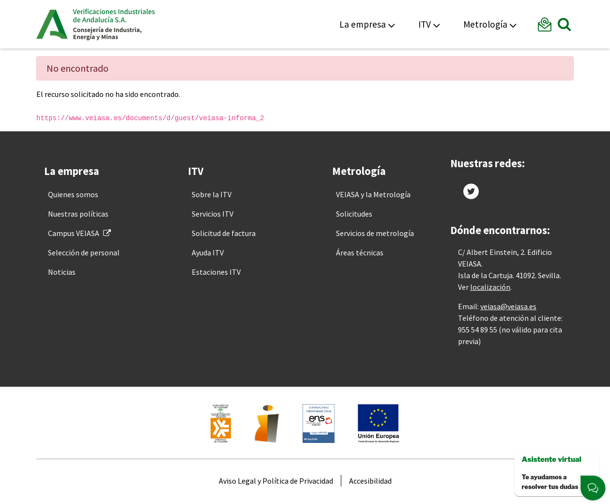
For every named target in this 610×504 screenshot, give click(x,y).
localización (490, 287)
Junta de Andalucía (52, 24)
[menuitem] (73, 194)
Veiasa (114, 24)
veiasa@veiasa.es (508, 306)
